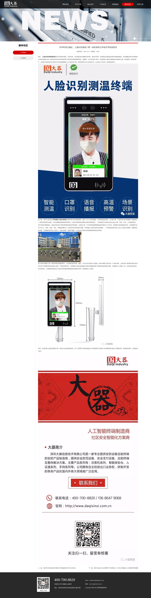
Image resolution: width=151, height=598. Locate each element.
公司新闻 (23, 52)
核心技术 (90, 4)
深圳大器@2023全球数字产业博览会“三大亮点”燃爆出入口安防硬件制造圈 (116, 568)
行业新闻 (23, 58)
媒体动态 (128, 4)
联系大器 (140, 4)
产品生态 (103, 4)
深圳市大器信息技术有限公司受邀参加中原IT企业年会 (59, 568)
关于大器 (78, 4)
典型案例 (115, 4)
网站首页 (66, 4)
